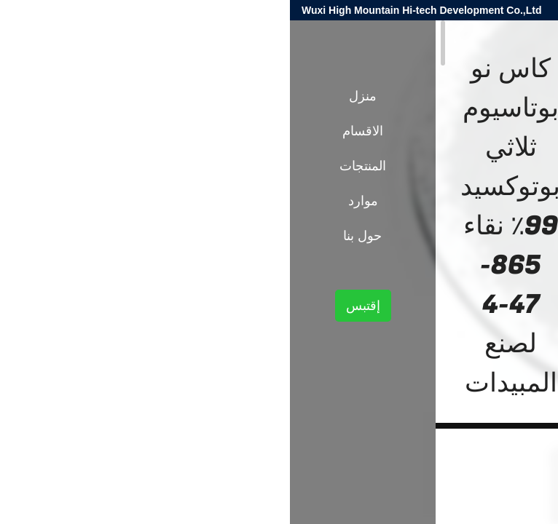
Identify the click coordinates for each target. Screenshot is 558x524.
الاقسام (72, 131)
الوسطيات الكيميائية (403, 253)
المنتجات (473, 253)
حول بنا (72, 236)
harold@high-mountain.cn (372, 10)
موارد (73, 201)
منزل (73, 96)
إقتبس (73, 305)
